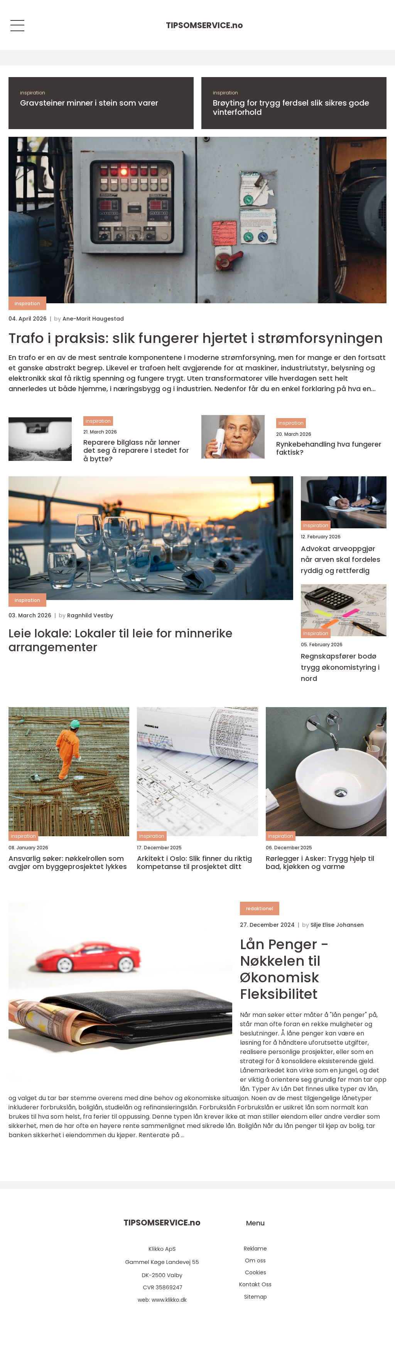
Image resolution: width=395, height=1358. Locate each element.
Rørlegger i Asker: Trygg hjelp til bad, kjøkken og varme (320, 862)
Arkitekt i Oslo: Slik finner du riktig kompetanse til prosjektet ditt (194, 862)
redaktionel (259, 908)
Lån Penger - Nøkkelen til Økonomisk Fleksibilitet (284, 969)
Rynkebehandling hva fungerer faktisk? (328, 448)
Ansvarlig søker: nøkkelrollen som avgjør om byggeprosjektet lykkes (67, 862)
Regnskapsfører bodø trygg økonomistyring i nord (340, 667)
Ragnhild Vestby (90, 615)
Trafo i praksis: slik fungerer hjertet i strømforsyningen (195, 338)
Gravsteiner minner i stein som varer (89, 103)
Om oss (255, 1260)
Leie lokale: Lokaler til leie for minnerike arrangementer (120, 640)
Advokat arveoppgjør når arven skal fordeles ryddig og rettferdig (340, 560)
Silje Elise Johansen (337, 925)
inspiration (32, 92)
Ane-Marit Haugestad (93, 318)
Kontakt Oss (255, 1284)
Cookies (255, 1272)
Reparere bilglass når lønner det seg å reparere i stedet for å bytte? (136, 450)
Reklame (255, 1248)
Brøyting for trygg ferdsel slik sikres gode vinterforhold (291, 107)
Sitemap (255, 1297)
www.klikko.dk (169, 1300)
